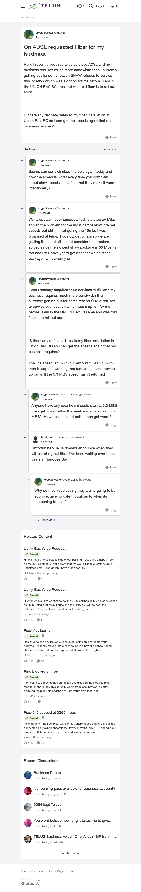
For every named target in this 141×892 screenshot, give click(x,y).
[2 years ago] (42, 614)
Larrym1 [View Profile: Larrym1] (59, 778)
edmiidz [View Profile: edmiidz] (58, 842)
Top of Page (56, 871)
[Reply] (111, 137)
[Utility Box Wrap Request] (70, 564)
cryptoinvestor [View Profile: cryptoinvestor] (44, 32)
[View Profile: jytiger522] (28, 791)
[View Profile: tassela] (28, 807)
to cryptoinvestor (83, 394)
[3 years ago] (51, 573)
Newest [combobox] (110, 149)
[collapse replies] (22, 161)
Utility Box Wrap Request (45, 548)
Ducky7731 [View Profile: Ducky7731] (31, 654)
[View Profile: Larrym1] (28, 775)
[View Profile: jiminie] (28, 823)
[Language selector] (81, 6)
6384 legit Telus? (48, 804)
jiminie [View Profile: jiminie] (57, 826)
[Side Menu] (23, 6)
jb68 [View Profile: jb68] (26, 695)
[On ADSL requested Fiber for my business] (44, 165)
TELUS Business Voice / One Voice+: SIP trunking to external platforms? (75, 836)
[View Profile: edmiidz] (28, 839)
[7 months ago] (42, 778)
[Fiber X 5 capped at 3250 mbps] (70, 728)
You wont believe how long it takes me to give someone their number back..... (71, 820)
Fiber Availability (37, 630)
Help (72, 871)
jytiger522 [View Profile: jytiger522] (60, 794)
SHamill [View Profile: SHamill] (28, 614)
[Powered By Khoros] (70, 882)
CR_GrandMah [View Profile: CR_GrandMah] (33, 573)
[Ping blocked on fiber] (70, 686)
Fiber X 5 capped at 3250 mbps (50, 712)
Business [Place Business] (27, 16)
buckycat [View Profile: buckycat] (47, 437)
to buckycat (83, 479)
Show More (46, 520)
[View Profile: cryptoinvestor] (29, 34)
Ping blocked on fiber (41, 671)
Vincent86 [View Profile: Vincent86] (30, 737)
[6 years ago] (47, 655)
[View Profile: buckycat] (35, 439)
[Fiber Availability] (70, 645)
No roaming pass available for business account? (74, 788)
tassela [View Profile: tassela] (58, 810)
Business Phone (47, 772)
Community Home (32, 871)
